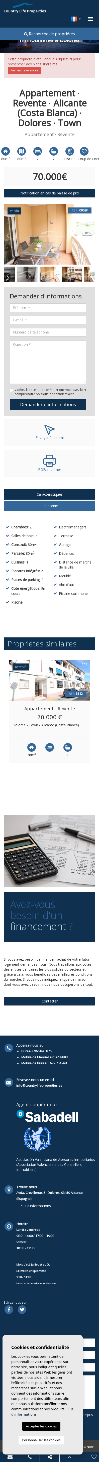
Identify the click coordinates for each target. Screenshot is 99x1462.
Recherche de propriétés (49, 34)
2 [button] (52, 780)
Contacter (50, 1001)
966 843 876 (42, 1051)
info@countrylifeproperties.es (39, 1085)
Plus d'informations (35, 1205)
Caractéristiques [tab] (50, 494)
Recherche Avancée (24, 70)
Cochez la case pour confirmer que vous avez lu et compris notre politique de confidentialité (50, 392)
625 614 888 (58, 1057)
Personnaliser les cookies (41, 1440)
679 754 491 (58, 1063)
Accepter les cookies (41, 1426)
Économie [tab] (50, 505)
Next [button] (91, 234)
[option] (49, 234)
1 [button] (47, 780)
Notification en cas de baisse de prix (49, 193)
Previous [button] (7, 234)
